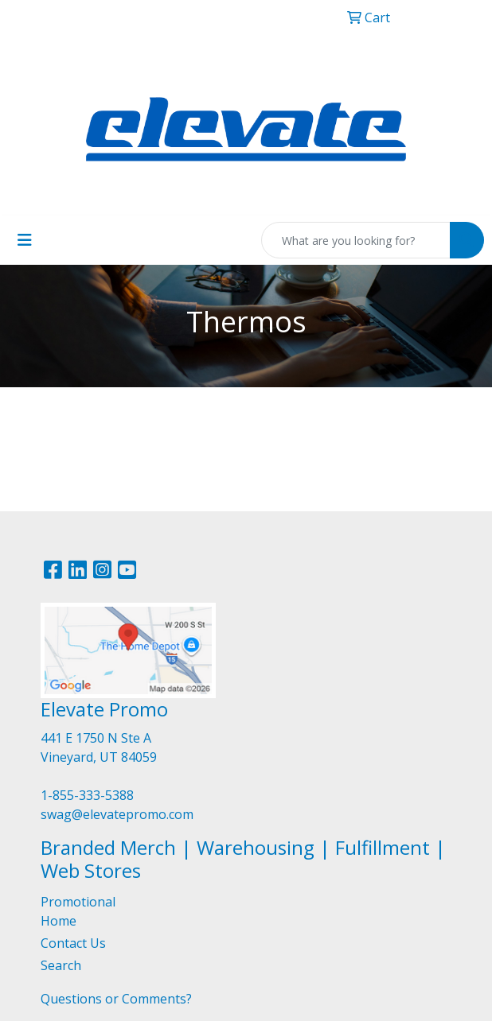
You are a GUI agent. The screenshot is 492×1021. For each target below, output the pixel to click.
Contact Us (73, 943)
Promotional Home (78, 911)
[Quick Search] (356, 240)
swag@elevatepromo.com (117, 814)
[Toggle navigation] (24, 240)
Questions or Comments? (116, 998)
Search (61, 965)
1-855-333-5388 (87, 795)
